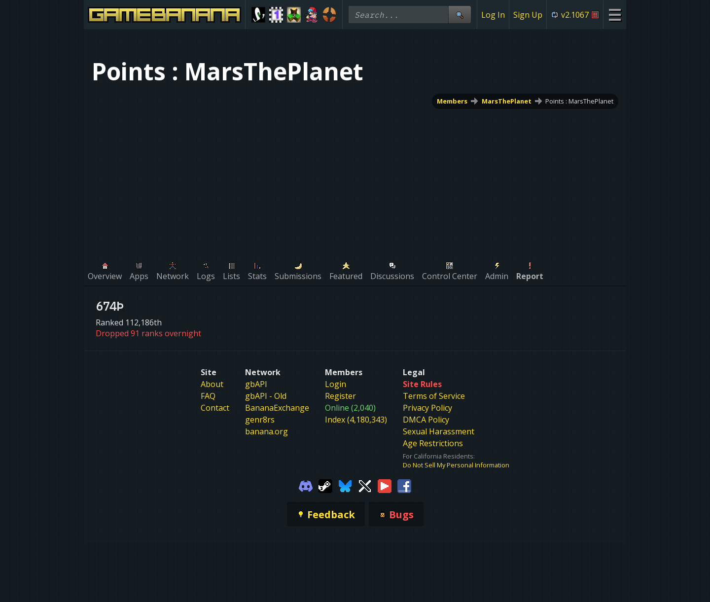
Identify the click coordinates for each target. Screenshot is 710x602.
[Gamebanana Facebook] (404, 485)
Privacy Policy (427, 407)
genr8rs (260, 419)
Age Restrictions (433, 443)
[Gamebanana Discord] (306, 485)
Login (335, 384)
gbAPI (256, 384)
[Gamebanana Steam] (325, 485)
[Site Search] (459, 14)
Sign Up (527, 14)
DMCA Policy (426, 419)
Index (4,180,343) (356, 419)
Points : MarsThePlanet (579, 101)
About (212, 384)
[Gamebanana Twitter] (365, 485)
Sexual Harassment (438, 431)
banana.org (266, 431)
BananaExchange (277, 407)
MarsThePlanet (507, 101)
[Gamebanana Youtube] (384, 485)
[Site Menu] (614, 14)
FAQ (208, 395)
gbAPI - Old (265, 395)
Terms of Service (434, 395)
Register (340, 395)
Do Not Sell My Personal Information (456, 464)
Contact (215, 407)
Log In (493, 14)
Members (452, 101)
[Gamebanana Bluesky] (345, 485)
